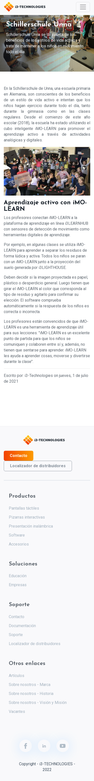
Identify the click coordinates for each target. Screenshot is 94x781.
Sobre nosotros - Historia (31, 693)
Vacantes (17, 711)
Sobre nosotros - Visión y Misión (38, 702)
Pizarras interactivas (27, 517)
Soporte (16, 634)
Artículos (16, 675)
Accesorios (19, 544)
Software (17, 535)
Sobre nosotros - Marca (29, 684)
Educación (18, 575)
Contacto (18, 455)
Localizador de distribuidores (38, 465)
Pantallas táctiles (24, 508)
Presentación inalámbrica (31, 526)
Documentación (22, 625)
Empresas (18, 584)
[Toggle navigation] (83, 7)
